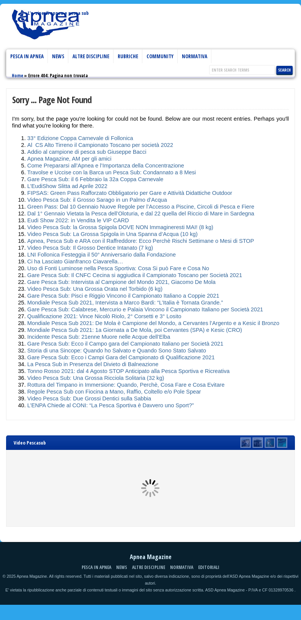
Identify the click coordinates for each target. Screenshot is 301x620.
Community (160, 56)
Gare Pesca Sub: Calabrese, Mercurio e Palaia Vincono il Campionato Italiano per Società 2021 (145, 309)
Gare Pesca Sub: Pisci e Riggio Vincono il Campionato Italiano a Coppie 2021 (123, 296)
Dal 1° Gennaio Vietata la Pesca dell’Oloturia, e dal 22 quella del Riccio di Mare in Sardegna (140, 213)
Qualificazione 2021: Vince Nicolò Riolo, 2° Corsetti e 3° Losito (104, 316)
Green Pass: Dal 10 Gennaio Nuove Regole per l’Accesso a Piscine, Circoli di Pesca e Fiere (140, 207)
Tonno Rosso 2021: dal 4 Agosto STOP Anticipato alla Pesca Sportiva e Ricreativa (128, 371)
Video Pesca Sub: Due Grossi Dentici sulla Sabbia (89, 398)
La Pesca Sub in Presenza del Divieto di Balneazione (92, 364)
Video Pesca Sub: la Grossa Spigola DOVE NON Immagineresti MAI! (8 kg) (120, 227)
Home (17, 75)
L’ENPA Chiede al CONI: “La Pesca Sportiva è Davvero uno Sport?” (110, 405)
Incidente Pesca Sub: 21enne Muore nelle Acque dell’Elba (98, 337)
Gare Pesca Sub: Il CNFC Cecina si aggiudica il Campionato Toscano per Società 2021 (134, 275)
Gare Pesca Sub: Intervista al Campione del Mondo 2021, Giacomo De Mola (121, 282)
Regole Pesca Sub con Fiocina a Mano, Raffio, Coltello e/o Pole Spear (114, 392)
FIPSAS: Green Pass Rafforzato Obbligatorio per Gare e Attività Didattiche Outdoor (129, 193)
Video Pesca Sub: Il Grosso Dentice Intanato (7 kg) (90, 248)
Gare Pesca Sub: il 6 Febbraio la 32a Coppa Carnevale (95, 179)
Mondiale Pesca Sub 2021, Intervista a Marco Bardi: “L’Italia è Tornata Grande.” (125, 303)
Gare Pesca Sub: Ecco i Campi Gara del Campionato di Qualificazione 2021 (121, 357)
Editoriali (208, 567)
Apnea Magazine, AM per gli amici (69, 159)
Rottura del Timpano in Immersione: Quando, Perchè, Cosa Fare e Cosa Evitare (126, 385)
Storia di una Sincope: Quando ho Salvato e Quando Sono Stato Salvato (116, 350)
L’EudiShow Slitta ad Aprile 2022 (67, 186)
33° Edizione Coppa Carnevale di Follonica (80, 138)
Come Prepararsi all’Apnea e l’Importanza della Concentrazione (105, 166)
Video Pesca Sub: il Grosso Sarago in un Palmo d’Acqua (97, 200)
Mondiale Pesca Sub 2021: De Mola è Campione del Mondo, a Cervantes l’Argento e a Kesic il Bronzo (153, 323)
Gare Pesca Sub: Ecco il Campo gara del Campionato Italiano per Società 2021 (125, 344)
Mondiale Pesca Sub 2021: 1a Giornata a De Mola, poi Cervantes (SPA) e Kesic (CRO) (134, 330)
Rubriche (128, 56)
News (58, 56)
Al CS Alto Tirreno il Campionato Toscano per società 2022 (100, 145)
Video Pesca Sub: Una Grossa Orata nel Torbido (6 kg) (94, 289)
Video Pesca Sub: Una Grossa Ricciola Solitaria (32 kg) (95, 378)
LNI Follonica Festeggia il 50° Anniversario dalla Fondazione (101, 255)
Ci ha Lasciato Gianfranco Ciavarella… (75, 261)
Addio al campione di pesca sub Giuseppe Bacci (87, 152)
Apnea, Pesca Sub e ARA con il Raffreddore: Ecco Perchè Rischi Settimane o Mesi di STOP (140, 241)
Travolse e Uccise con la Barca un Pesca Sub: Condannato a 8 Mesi (111, 172)
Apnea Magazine (46, 28)
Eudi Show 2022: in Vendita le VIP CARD (78, 220)
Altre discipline (90, 56)
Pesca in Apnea (27, 56)
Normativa (194, 56)
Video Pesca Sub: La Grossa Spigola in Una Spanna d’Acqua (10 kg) (112, 234)
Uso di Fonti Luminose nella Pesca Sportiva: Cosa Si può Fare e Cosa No (118, 268)
